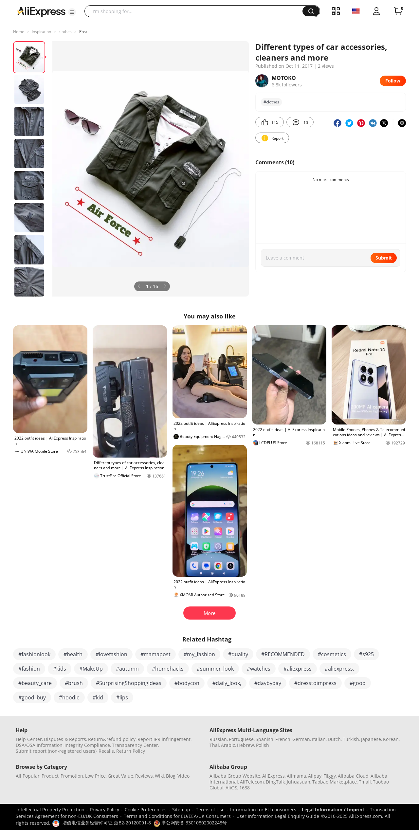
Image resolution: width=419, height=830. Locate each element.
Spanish (264, 739)
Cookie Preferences (146, 809)
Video (183, 776)
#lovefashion (111, 654)
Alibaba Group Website (235, 776)
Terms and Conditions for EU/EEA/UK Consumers (177, 816)
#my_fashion (199, 654)
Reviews (144, 776)
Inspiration (41, 31)
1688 (244, 788)
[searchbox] (195, 11)
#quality (238, 654)
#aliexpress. (339, 668)
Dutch (334, 739)
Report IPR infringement (164, 739)
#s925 (366, 654)
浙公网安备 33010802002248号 (190, 823)
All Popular (28, 776)
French (282, 739)
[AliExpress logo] (41, 11)
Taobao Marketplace (334, 782)
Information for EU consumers (263, 809)
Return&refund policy (112, 739)
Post (83, 31)
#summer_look (215, 668)
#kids (59, 668)
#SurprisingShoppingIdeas (128, 683)
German (301, 739)
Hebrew (245, 745)
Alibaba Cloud (353, 776)
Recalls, (107, 751)
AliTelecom (252, 782)
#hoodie (69, 697)
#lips (122, 697)
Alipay (314, 776)
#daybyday (267, 683)
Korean (391, 739)
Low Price (95, 776)
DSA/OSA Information (39, 745)
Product (50, 776)
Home (18, 31)
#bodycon (186, 683)
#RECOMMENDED (283, 654)
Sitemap (181, 809)
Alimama (296, 776)
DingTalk (275, 782)
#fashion (29, 668)
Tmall (365, 782)
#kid (98, 697)
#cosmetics (332, 654)
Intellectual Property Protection (50, 809)
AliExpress (273, 776)
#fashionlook (34, 654)
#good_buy (32, 697)
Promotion (72, 776)
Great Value (120, 776)
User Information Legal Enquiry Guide (277, 816)
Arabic (228, 745)
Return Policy (130, 751)
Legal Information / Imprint (333, 809)
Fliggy (329, 776)
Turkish (351, 739)
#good (358, 683)
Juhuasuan (298, 782)
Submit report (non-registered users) (56, 751)
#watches (258, 668)
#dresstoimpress (315, 683)
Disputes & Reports (65, 739)
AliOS (231, 788)
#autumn (127, 668)
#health (73, 654)
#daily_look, (226, 683)
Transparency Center (135, 745)
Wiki (159, 776)
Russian (218, 739)
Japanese (371, 739)
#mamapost (155, 654)
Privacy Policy (104, 809)
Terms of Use (210, 809)
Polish (262, 745)
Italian (319, 739)
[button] (72, 12)
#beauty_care (35, 683)
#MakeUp (91, 668)
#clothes (271, 102)
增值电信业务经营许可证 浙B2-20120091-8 (106, 823)
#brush (74, 683)
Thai (214, 745)
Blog (170, 776)
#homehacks (168, 668)
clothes (65, 31)
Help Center (29, 739)
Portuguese (241, 739)
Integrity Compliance (87, 745)
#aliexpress (297, 668)
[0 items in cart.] (398, 11)
